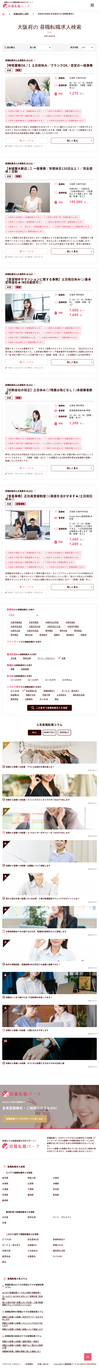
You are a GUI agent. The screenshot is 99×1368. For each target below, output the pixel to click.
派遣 (9, 70)
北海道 (5, 1189)
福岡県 (31, 1195)
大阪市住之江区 (54, 626)
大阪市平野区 (73, 626)
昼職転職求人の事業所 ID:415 (19, 385)
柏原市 (84, 635)
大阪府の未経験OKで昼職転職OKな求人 (64, 111)
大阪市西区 (34, 622)
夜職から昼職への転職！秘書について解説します (22, 1329)
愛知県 (56, 1195)
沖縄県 (56, 1183)
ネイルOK (44, 699)
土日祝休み (61, 695)
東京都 (5, 1178)
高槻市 (57, 635)
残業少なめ (31, 695)
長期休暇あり (49, 691)
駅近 (57, 699)
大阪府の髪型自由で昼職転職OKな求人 (24, 562)
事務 (18, 70)
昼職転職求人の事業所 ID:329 (19, 60)
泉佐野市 (70, 635)
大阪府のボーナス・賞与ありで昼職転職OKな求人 (28, 227)
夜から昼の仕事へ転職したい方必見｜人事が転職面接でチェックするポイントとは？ (22, 1304)
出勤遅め (29, 699)
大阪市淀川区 (35, 626)
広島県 (31, 1183)
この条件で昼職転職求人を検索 (49, 707)
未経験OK (15, 695)
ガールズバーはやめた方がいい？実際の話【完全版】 (22, 1297)
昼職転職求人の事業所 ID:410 (19, 274)
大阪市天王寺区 (52, 622)
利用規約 (29, 1364)
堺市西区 (78, 631)
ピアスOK (15, 691)
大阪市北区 (15, 631)
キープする (27, 141)
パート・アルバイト (46, 658)
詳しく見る (72, 141)
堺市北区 (29, 635)
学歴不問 (46, 695)
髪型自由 (14, 699)
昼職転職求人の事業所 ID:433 (19, 491)
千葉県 (31, 1189)
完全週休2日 (31, 691)
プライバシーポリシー (11, 1364)
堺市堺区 (49, 631)
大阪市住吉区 (16, 626)
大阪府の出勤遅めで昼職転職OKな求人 (24, 448)
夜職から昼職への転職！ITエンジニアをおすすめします (22, 1324)
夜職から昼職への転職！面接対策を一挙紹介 (20, 1341)
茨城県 (5, 1195)
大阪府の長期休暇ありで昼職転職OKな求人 (25, 121)
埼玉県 (56, 1189)
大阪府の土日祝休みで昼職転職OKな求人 (62, 116)
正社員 (13, 658)
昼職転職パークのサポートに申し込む (24, 1119)
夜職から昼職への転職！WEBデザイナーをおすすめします (22, 1318)
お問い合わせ (43, 1364)
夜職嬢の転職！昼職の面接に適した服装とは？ (21, 1351)
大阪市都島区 (16, 622)
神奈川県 (32, 1178)
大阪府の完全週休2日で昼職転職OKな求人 (66, 121)
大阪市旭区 (70, 622)
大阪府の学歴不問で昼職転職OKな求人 (24, 116)
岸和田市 (43, 635)
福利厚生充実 (79, 695)
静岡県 (5, 1200)
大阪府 (56, 1178)
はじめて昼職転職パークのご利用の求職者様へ (21, 1293)
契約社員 (27, 658)
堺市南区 (14, 635)
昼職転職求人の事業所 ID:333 (19, 163)
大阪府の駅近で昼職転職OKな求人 (22, 337)
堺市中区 (63, 631)
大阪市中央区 (33, 631)
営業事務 (20, 504)
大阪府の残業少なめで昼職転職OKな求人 (24, 111)
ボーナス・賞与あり (70, 691)
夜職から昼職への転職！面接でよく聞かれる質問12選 (22, 1346)
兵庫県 (5, 1183)
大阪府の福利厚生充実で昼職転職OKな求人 (65, 222)
